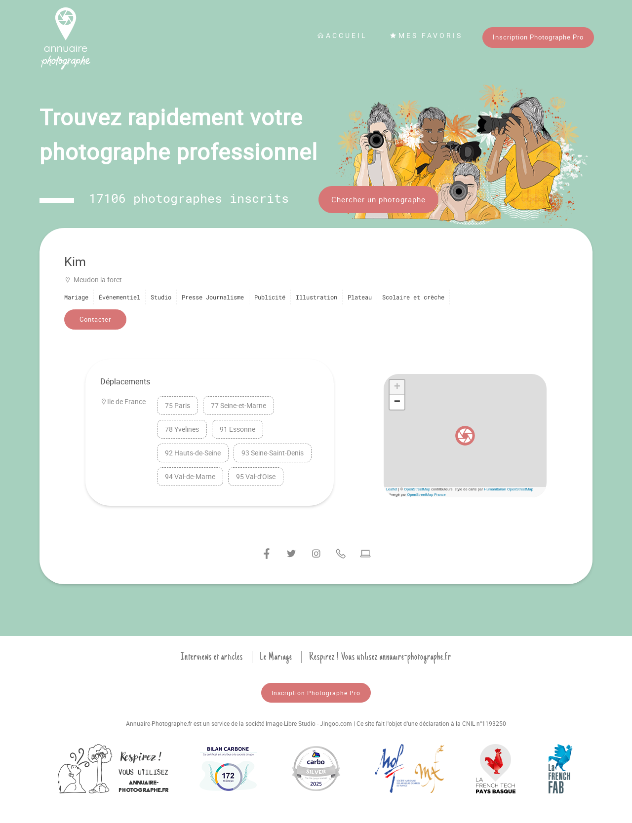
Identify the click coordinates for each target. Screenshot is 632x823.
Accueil (342, 35)
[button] (465, 436)
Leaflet (391, 489)
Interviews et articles (212, 656)
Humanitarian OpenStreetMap (508, 489)
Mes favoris (426, 35)
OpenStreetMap (417, 489)
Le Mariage (276, 656)
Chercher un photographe (378, 199)
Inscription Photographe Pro (538, 37)
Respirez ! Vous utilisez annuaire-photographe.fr (380, 656)
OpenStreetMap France (426, 494)
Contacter (95, 319)
